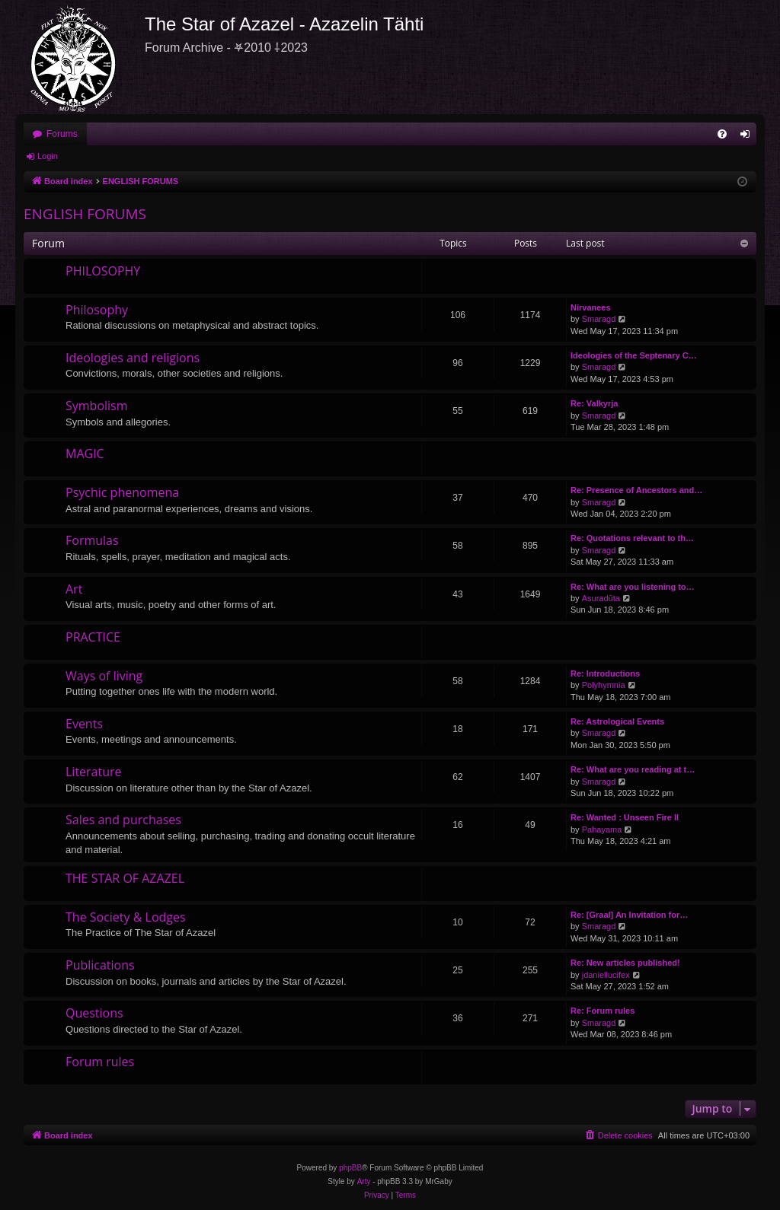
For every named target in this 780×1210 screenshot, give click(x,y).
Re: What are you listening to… (633, 586)
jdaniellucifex (606, 974)
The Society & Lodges (126, 917)
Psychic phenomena (122, 492)
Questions (94, 1013)
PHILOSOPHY (103, 271)
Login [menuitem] (748, 137)
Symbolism (97, 405)
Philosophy (97, 309)
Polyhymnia (603, 684)
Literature (94, 771)
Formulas (92, 540)
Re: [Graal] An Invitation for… (629, 914)
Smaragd (599, 318)
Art (74, 589)
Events (84, 723)
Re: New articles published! (625, 962)
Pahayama (602, 829)
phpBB (350, 1168)
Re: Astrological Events (617, 721)
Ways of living (104, 675)
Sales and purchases (123, 819)
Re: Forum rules (603, 1010)
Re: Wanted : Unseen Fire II (625, 817)
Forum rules (100, 1061)
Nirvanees (591, 307)
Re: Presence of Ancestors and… (636, 490)
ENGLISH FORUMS (85, 214)
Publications (100, 965)
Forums (62, 134)
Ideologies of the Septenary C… (634, 355)
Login (47, 156)
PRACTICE (93, 637)
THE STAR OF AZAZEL (125, 878)
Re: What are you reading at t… (633, 769)
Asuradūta (601, 598)
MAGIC (85, 453)
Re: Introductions (605, 673)
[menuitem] (722, 134)
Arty (364, 1181)
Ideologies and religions (133, 357)
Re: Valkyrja (594, 403)
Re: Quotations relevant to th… (632, 538)
